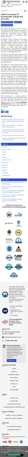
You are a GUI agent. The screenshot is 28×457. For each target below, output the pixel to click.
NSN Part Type (14, 381)
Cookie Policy (14, 401)
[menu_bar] (26, 2)
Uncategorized (6, 175)
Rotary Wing (14, 378)
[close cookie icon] (26, 451)
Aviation (4, 152)
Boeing (21, 90)
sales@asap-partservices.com (13, 337)
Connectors (5, 162)
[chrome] (5, 442)
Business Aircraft (6, 160)
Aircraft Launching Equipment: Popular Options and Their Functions (12, 199)
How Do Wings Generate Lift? (9, 135)
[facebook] (2, 111)
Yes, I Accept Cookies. (14, 454)
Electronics (5, 165)
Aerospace (5, 147)
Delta (2, 65)
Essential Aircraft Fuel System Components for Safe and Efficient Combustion (13, 191)
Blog (8, 5)
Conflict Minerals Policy (14, 404)
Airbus (14, 90)
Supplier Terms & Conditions (14, 415)
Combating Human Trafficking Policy (14, 407)
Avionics (4, 154)
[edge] (16, 442)
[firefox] (10, 442)
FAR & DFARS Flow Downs (14, 426)
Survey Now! (11, 360)
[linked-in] (7, 111)
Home (2, 5)
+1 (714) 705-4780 (11, 341)
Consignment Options (14, 429)
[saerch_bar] (23, 2)
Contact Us (14, 384)
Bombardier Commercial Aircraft (11, 33)
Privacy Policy (14, 398)
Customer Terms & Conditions (14, 418)
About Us (14, 371)
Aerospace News (7, 25)
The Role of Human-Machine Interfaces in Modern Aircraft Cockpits (13, 195)
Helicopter (4, 170)
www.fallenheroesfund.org (16, 299)
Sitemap (12, 390)
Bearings (4, 157)
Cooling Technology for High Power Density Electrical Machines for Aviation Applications (13, 130)
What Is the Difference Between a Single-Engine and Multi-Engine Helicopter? (13, 120)
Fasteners (4, 167)
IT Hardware (5, 173)
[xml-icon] (16, 390)
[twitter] (5, 111)
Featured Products (14, 374)
